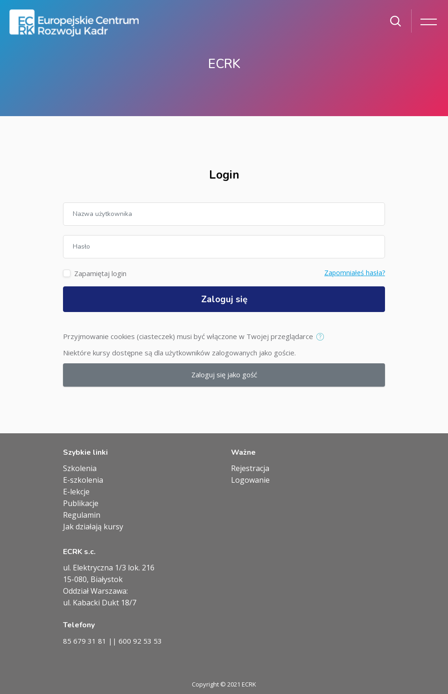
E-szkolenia (83, 480)
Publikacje (80, 503)
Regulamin (81, 515)
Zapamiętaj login (100, 273)
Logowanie (250, 480)
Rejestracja (250, 468)
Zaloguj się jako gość (224, 374)
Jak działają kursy (93, 526)
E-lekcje (76, 491)
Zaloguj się (224, 299)
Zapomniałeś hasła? (354, 272)
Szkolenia (80, 468)
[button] (322, 337)
